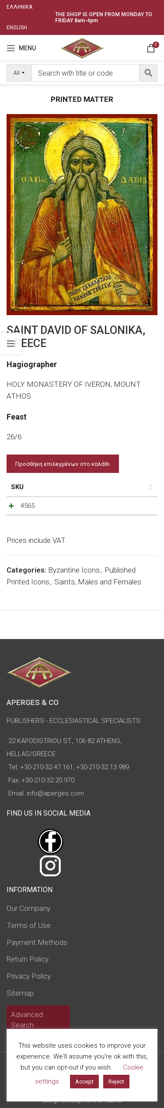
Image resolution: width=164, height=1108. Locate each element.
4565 (28, 506)
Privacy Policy (29, 976)
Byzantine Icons (74, 574)
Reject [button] (116, 1081)
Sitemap (20, 993)
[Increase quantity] (131, 507)
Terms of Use (29, 925)
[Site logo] (82, 47)
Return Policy (28, 959)
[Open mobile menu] (21, 48)
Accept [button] (84, 1081)
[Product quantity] (117, 507)
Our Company (28, 908)
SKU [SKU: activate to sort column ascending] (17, 487)
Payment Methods (37, 942)
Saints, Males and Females (97, 586)
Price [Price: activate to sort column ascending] (59, 487)
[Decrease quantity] (102, 507)
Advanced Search (27, 1019)
